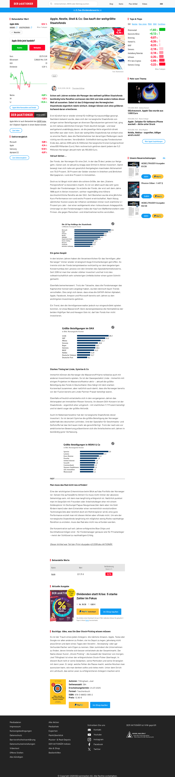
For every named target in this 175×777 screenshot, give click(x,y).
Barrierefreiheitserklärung (22, 739)
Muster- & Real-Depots (60, 739)
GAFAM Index (41, 121)
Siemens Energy (134, 64)
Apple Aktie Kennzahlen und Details (24, 107)
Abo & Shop (54, 748)
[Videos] (145, 4)
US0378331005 (25, 27)
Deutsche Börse (133, 34)
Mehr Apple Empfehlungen (154, 141)
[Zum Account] (121, 4)
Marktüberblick (56, 735)
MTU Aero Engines (134, 61)
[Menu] (161, 4)
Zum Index (15, 130)
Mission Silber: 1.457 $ (152, 183)
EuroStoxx (161, 24)
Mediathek (54, 726)
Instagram (95, 739)
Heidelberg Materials (135, 53)
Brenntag (131, 37)
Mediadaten (15, 722)
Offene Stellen (16, 752)
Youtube (95, 734)
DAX (129, 24)
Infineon (131, 57)
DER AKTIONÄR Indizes (59, 743)
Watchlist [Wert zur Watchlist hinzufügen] (17, 32)
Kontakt (94, 729)
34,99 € (146, 196)
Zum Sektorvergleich (19, 157)
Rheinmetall (132, 30)
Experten (53, 730)
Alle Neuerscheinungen (161, 158)
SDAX (155, 24)
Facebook (95, 744)
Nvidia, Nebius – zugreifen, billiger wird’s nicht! (144, 133)
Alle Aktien (54, 722)
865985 (13, 27)
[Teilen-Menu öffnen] (53, 81)
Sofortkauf (88, 611)
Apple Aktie (14, 24)
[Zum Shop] (111, 4)
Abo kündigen (16, 756)
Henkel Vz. (132, 41)
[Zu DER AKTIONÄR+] (133, 4)
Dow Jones (143, 24)
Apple (54, 76)
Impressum (15, 726)
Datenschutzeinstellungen (22, 744)
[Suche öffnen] (51, 4)
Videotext (14, 748)
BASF (129, 45)
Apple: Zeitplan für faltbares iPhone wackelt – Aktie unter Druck (145, 122)
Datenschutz (16, 735)
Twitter (94, 749)
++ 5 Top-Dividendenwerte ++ (87, 10)
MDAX (150, 24)
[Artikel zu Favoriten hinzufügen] (64, 80)
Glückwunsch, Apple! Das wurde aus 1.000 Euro (145, 111)
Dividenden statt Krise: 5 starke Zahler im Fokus (97, 596)
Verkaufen (37, 47)
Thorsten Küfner (78, 88)
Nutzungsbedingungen (21, 730)
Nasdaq (134, 24)
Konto (87, 620)
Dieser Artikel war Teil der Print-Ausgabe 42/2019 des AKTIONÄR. (81, 544)
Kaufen (19, 47)
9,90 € (146, 176)
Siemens (131, 49)
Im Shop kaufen (110, 611)
